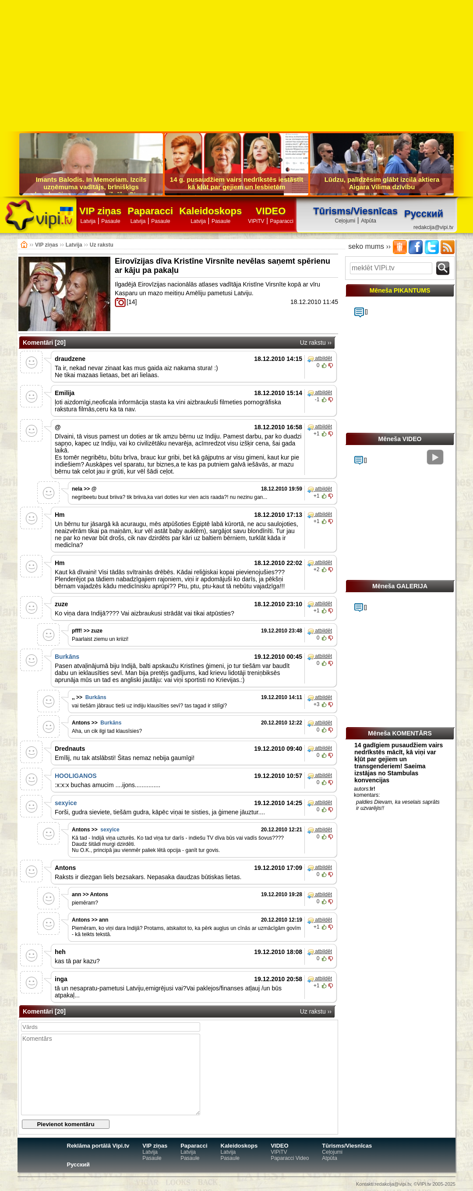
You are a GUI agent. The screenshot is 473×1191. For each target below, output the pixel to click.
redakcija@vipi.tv (433, 227)
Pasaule (110, 221)
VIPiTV (256, 221)
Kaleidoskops (210, 211)
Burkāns (67, 656)
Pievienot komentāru (65, 1124)
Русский (78, 1164)
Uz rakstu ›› (316, 342)
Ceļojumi (345, 221)
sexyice (66, 802)
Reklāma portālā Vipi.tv (98, 1145)
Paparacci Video (290, 1158)
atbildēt (319, 358)
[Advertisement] (236, 65)
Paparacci (150, 211)
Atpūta (368, 221)
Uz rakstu (101, 245)
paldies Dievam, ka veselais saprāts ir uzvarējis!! (398, 805)
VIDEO (271, 211)
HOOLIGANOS (76, 775)
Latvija (88, 221)
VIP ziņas (100, 211)
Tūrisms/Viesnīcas (355, 210)
